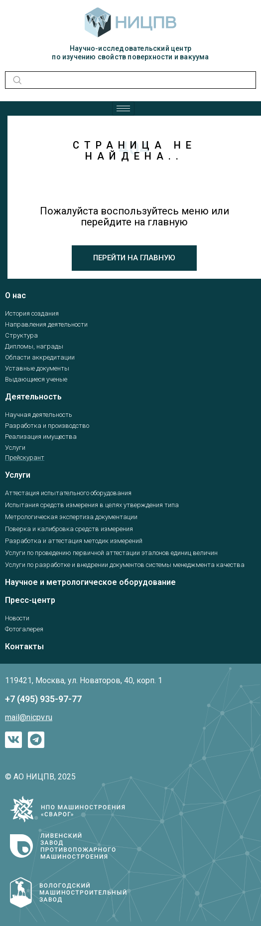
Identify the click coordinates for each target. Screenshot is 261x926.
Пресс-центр (30, 600)
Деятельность (33, 396)
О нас (15, 295)
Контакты (24, 646)
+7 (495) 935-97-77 (43, 699)
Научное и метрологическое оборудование (90, 582)
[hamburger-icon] (123, 108)
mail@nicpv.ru (28, 717)
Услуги (17, 475)
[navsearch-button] (15, 80)
